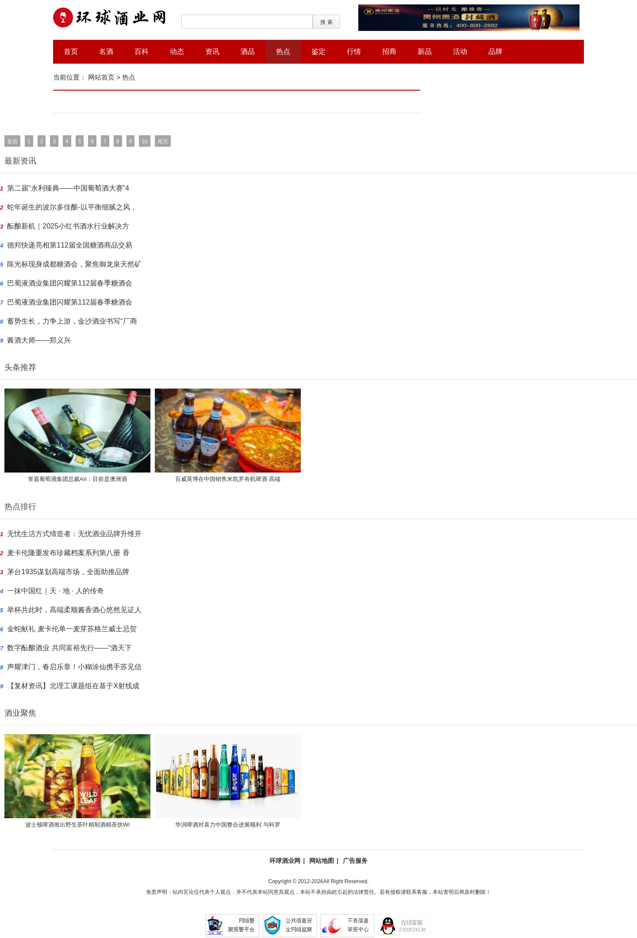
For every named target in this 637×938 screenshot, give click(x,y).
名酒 (106, 51)
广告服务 (355, 860)
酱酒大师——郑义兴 (39, 340)
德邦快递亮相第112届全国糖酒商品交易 (69, 245)
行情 (354, 51)
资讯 (212, 51)
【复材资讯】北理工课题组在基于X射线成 (73, 686)
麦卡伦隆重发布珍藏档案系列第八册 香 (68, 553)
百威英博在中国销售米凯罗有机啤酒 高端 (227, 479)
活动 (460, 51)
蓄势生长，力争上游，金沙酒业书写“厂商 (72, 321)
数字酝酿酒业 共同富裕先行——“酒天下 (69, 648)
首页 (71, 51)
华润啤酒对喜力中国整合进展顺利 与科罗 (227, 824)
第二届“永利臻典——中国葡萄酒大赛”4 (68, 188)
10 (144, 141)
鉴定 (318, 51)
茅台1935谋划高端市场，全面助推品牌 (68, 572)
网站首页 (101, 77)
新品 (425, 51)
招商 (389, 51)
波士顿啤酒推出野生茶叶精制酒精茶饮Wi (77, 824)
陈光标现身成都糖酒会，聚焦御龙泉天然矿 (74, 264)
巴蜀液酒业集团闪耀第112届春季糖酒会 (69, 283)
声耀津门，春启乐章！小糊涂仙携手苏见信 (74, 667)
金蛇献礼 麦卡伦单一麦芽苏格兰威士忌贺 (71, 629)
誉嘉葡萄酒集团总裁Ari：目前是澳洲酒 (77, 479)
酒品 (248, 51)
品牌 (495, 51)
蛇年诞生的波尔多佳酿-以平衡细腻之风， (72, 207)
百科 (141, 51)
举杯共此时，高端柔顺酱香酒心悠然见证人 (74, 610)
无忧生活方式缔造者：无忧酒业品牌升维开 (74, 534)
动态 (177, 51)
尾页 (162, 141)
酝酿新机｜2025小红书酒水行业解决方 (68, 226)
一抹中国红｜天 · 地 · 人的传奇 (55, 591)
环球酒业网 (284, 860)
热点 (283, 51)
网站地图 (321, 860)
